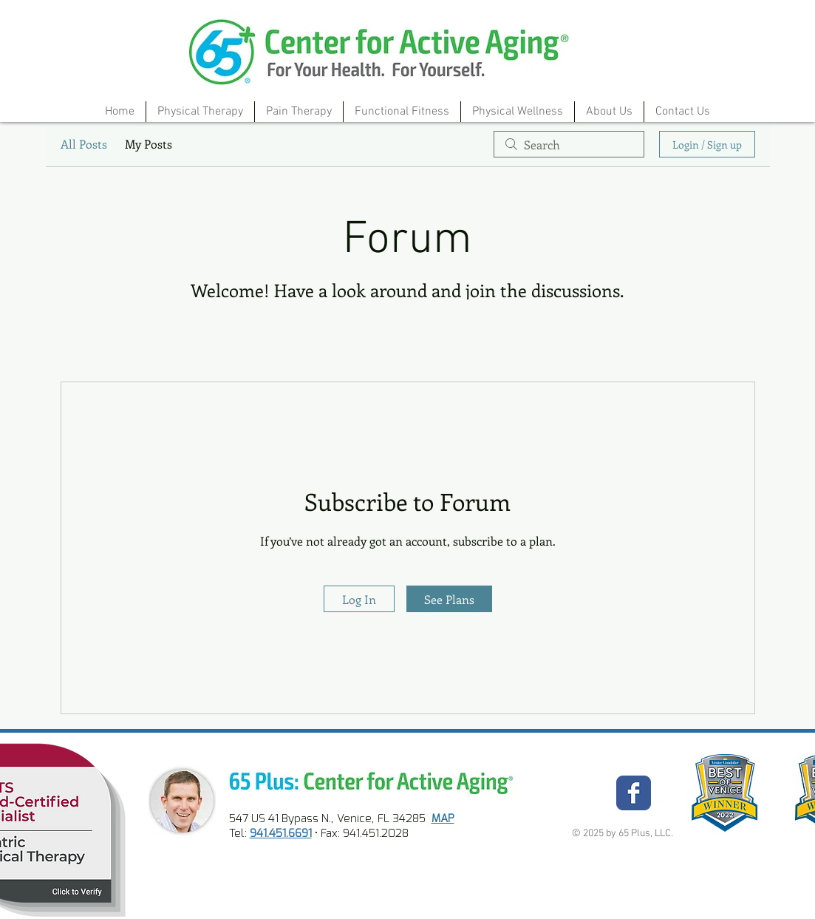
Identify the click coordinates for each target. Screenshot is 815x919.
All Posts (84, 144)
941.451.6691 (281, 833)
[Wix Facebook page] (633, 793)
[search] (569, 144)
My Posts (148, 144)
